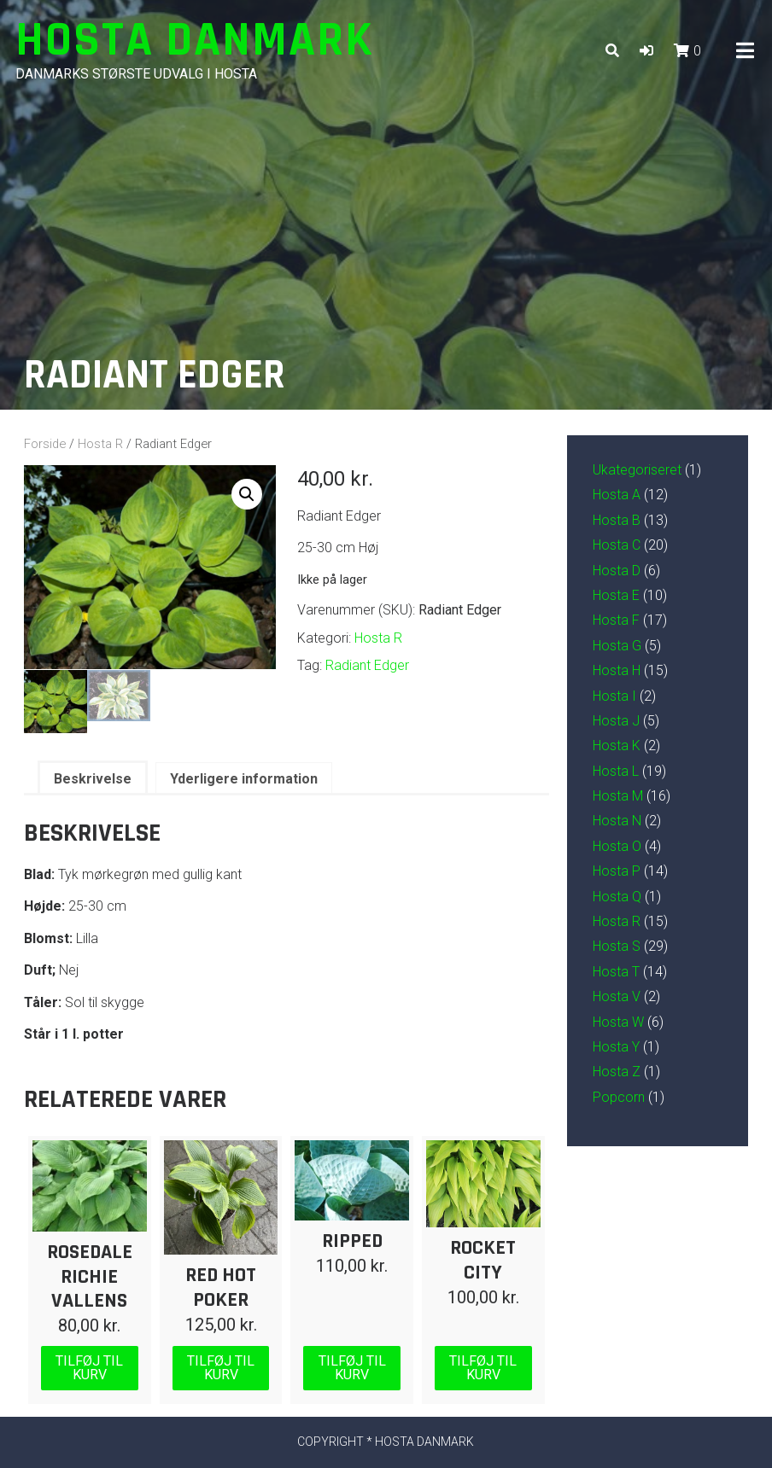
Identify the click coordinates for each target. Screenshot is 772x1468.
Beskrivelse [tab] (93, 778)
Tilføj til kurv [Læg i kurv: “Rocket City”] (483, 1367)
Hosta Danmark (194, 40)
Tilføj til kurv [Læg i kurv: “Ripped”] (352, 1367)
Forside (45, 443)
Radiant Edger (367, 665)
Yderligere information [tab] (244, 778)
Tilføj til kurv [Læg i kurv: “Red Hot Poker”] (220, 1367)
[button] (646, 51)
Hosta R (100, 443)
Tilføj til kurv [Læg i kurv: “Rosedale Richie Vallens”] (89, 1367)
